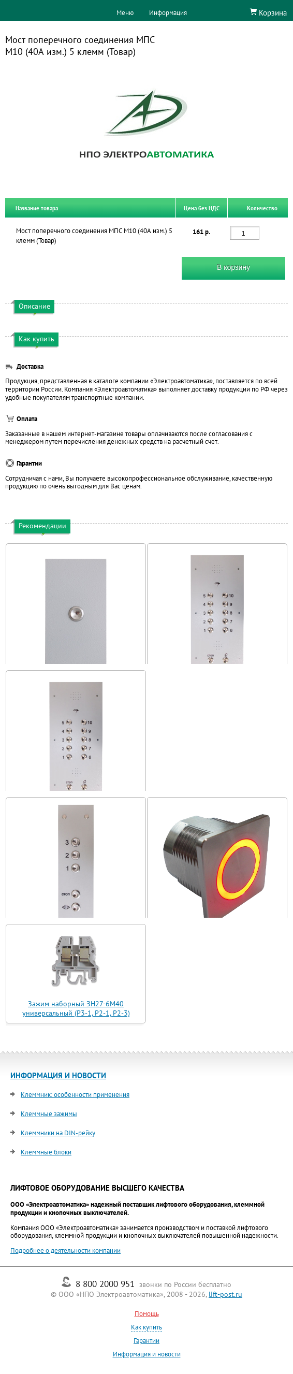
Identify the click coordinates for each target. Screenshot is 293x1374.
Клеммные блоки (46, 1152)
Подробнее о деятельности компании (65, 1250)
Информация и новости (147, 1354)
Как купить (146, 1327)
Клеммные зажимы (49, 1113)
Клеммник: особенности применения (75, 1094)
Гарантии (146, 1340)
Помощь (147, 1313)
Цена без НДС (201, 207)
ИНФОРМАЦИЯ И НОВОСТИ (58, 1075)
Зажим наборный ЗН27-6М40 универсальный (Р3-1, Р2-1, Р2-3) (76, 1008)
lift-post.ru (225, 1294)
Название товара (37, 207)
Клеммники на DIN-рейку (58, 1133)
